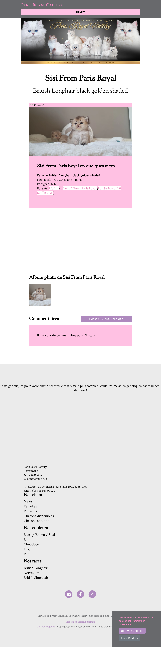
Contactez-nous (35, 478)
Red (26, 554)
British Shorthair (36, 577)
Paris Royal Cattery (42, 5)
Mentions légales (45, 626)
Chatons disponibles (39, 516)
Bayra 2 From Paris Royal (80, 188)
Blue (27, 539)
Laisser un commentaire (106, 319)
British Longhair (35, 568)
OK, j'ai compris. (132, 630)
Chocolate (31, 544)
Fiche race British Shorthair (80, 621)
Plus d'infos (129, 637)
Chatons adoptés (36, 521)
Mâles (28, 501)
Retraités (30, 511)
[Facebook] (80, 594)
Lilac (27, 549)
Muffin (54, 188)
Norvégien (31, 573)
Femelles (30, 506)
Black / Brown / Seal (39, 534)
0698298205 (34, 474)
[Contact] (69, 594)
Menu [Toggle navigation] (80, 12)
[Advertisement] (81, 244)
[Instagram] (92, 594)
